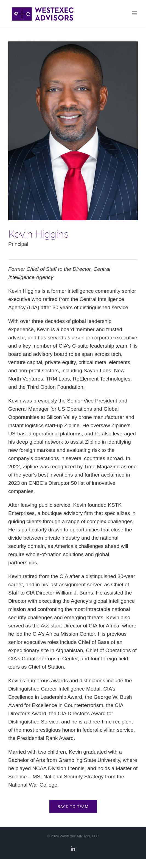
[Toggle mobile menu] (135, 13)
